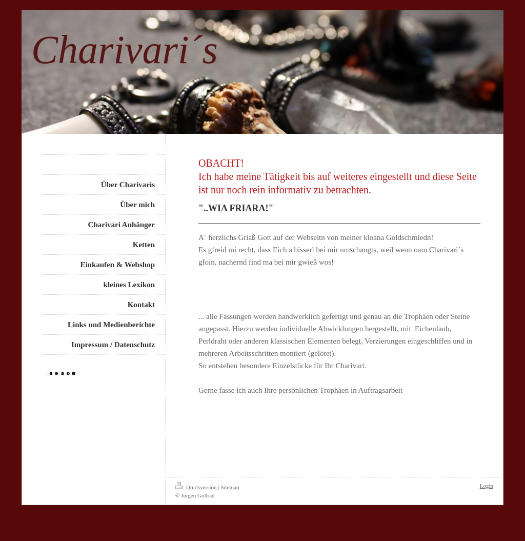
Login (486, 486)
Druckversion (196, 487)
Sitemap (229, 487)
